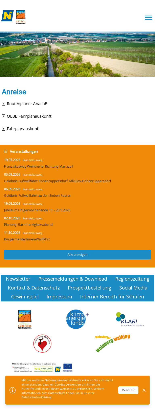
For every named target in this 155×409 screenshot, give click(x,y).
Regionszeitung (132, 278)
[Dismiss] (144, 390)
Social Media (133, 287)
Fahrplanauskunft (23, 128)
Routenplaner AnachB (27, 103)
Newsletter (18, 278)
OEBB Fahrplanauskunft (29, 116)
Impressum (59, 296)
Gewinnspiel (25, 296)
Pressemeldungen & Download (72, 278)
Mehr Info (128, 390)
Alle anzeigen (78, 254)
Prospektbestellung (89, 287)
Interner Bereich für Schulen (112, 296)
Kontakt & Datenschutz (34, 287)
